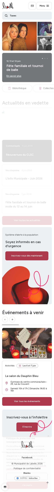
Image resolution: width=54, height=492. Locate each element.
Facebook (27, 458)
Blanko (27, 474)
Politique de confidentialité (27, 469)
